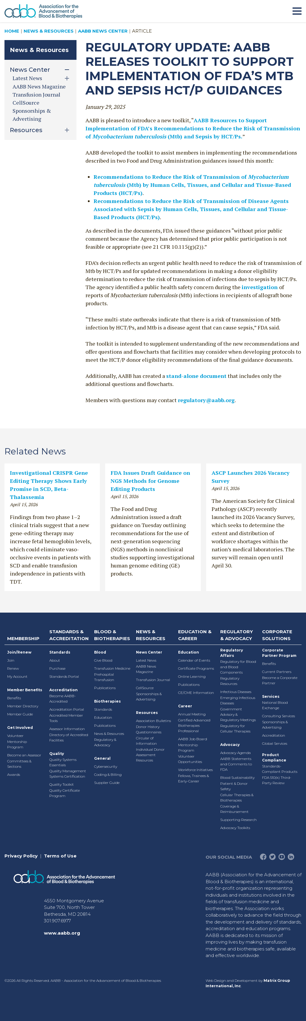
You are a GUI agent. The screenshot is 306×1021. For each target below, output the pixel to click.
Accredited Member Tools (66, 718)
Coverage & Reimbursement (234, 809)
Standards (59, 652)
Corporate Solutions (277, 635)
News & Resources (49, 31)
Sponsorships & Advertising (149, 696)
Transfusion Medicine (112, 668)
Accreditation (63, 690)
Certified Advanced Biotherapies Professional (194, 725)
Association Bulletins (153, 720)
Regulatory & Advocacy (105, 742)
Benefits (14, 698)
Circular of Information (146, 741)
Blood (100, 652)
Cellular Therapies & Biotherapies (236, 797)
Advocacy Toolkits (235, 827)
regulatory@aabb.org (206, 400)
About (54, 660)
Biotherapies (107, 701)
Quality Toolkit (61, 784)
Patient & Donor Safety (234, 786)
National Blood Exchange (275, 705)
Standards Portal (64, 676)
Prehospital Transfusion (104, 677)
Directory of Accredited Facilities (68, 737)
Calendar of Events (194, 660)
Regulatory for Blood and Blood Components (238, 666)
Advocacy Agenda (235, 752)
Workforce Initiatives (195, 769)
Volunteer (15, 735)
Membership (23, 638)
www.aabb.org (62, 933)
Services (270, 696)
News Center (149, 652)
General (102, 758)
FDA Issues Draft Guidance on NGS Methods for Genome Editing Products (150, 480)
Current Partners (276, 671)
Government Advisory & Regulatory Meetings (238, 714)
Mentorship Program (17, 744)
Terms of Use (60, 856)
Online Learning (192, 676)
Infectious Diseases (235, 691)
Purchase (57, 668)
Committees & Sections (19, 764)
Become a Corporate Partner (279, 680)
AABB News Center (103, 31)
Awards (13, 774)
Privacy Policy (21, 856)
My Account (17, 676)
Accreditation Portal (66, 709)
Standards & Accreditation (69, 635)
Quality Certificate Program (64, 793)
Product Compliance (274, 757)
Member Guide (20, 714)
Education (103, 717)
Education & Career (195, 635)
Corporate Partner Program (279, 653)
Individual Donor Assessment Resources (150, 754)
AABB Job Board (192, 739)
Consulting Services (278, 716)
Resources (147, 712)
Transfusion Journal (36, 94)
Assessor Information (67, 729)
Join (10, 660)
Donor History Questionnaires (148, 729)
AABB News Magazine (39, 86)
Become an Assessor (24, 755)
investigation (260, 287)
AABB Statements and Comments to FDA (236, 764)
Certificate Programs (196, 668)
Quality (56, 753)
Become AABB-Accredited (62, 698)
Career (185, 706)
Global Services (274, 743)
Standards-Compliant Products (279, 769)
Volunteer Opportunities (190, 759)
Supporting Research (238, 819)
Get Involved (20, 727)
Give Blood (103, 660)
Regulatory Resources (229, 681)
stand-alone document (196, 375)
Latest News (146, 660)
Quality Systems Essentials (62, 762)
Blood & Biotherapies (112, 635)
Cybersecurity (105, 766)
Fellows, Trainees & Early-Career (193, 778)
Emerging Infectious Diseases (237, 700)
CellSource (26, 102)
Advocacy (230, 744)
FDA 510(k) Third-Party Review (276, 780)
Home (11, 31)
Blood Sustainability (237, 777)
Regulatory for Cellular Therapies (235, 728)
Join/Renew (19, 652)
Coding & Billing (108, 774)
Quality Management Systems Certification (67, 774)
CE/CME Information (196, 692)
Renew (13, 668)
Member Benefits (24, 690)
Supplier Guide (107, 782)
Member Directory (22, 706)
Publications (105, 688)
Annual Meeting (192, 714)
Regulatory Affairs (231, 653)
